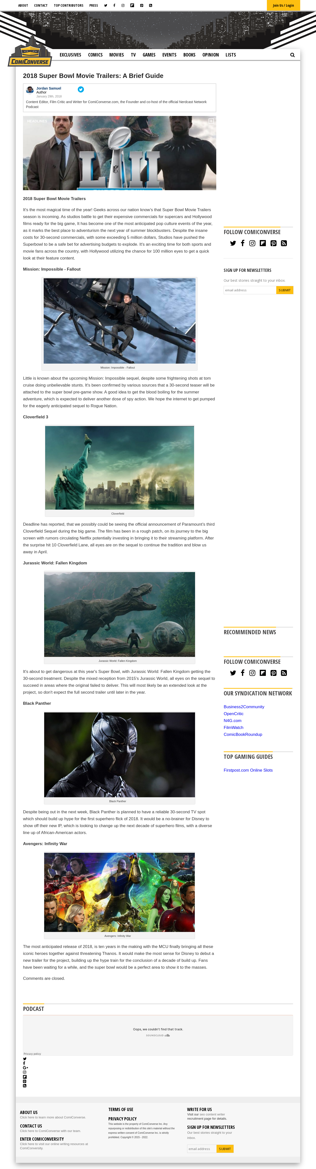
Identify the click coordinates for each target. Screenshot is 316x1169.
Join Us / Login (283, 5)
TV (133, 55)
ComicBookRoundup (243, 734)
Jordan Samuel (48, 88)
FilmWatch (233, 727)
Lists (231, 55)
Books (189, 55)
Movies (116, 55)
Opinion (210, 55)
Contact (41, 5)
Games (149, 55)
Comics (95, 55)
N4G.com (232, 720)
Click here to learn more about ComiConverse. (53, 1117)
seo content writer (212, 1114)
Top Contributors (68, 5)
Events (169, 55)
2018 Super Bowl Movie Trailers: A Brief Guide (93, 75)
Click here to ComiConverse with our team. (50, 1131)
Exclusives (70, 55)
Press (93, 5)
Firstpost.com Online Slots (248, 770)
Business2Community (244, 707)
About (23, 5)
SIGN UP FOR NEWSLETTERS (247, 270)
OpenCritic (233, 713)
